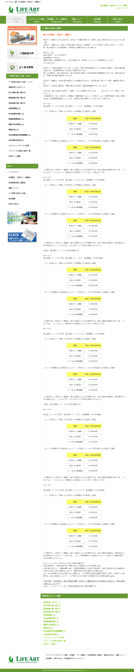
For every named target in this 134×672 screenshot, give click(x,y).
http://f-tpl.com (87, 670)
